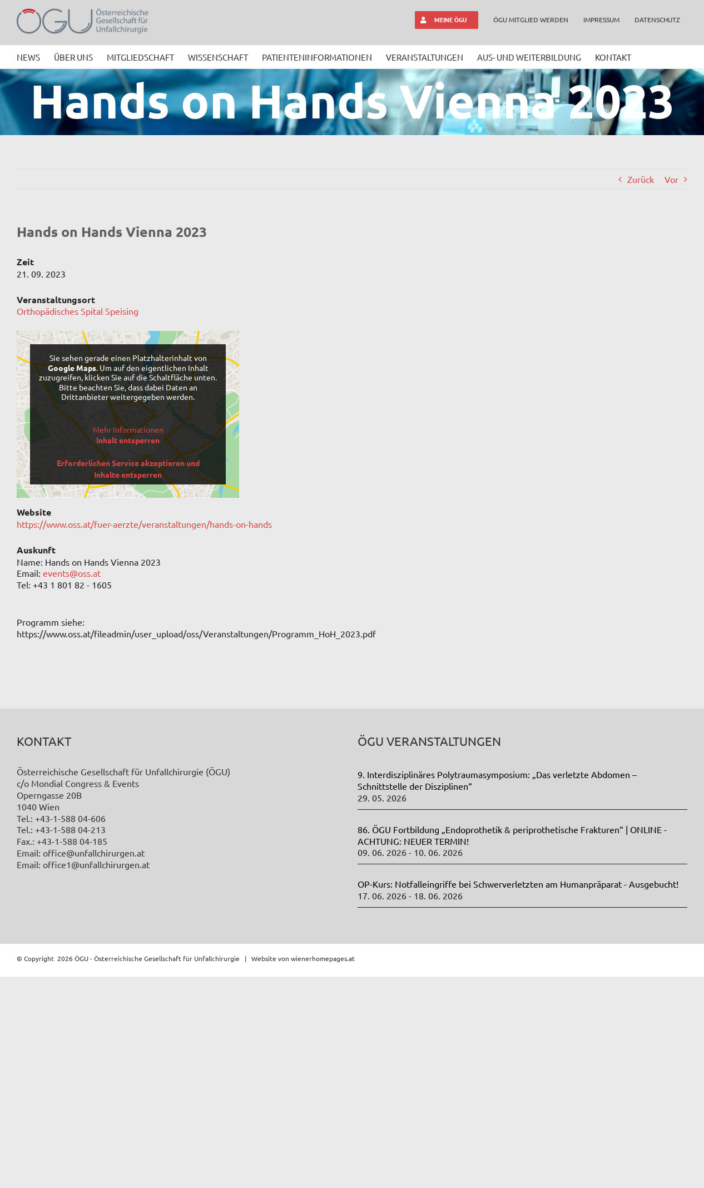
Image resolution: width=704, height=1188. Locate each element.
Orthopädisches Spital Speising (77, 310)
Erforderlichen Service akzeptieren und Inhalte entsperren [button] (128, 468)
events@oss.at (72, 572)
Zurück (640, 179)
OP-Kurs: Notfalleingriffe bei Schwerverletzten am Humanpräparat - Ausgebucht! (518, 1095)
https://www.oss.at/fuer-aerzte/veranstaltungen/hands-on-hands (144, 523)
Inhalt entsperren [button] (128, 440)
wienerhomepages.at (323, 1169)
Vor (671, 179)
